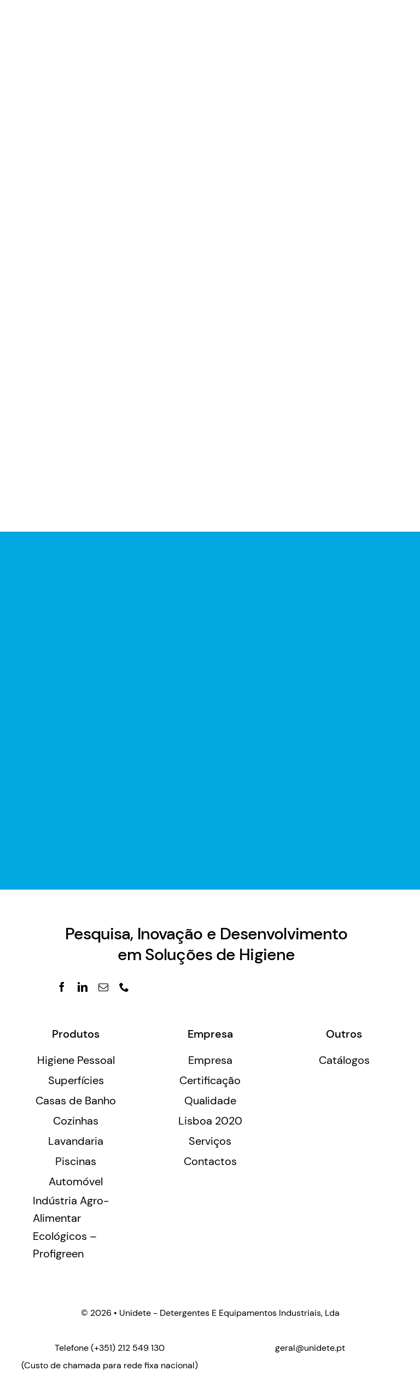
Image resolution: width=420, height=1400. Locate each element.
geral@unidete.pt (310, 1348)
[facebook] (62, 987)
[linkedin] (83, 987)
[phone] (124, 987)
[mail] (103, 987)
